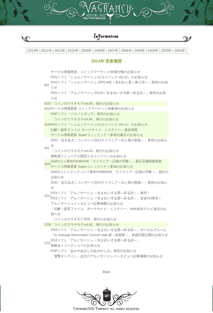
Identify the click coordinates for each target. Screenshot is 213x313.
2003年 (166, 50)
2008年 (100, 50)
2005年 (139, 50)
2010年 (73, 50)
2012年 (46, 50)
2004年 (153, 50)
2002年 (179, 50)
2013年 (33, 50)
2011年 (60, 50)
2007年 (113, 50)
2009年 (86, 50)
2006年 (126, 50)
